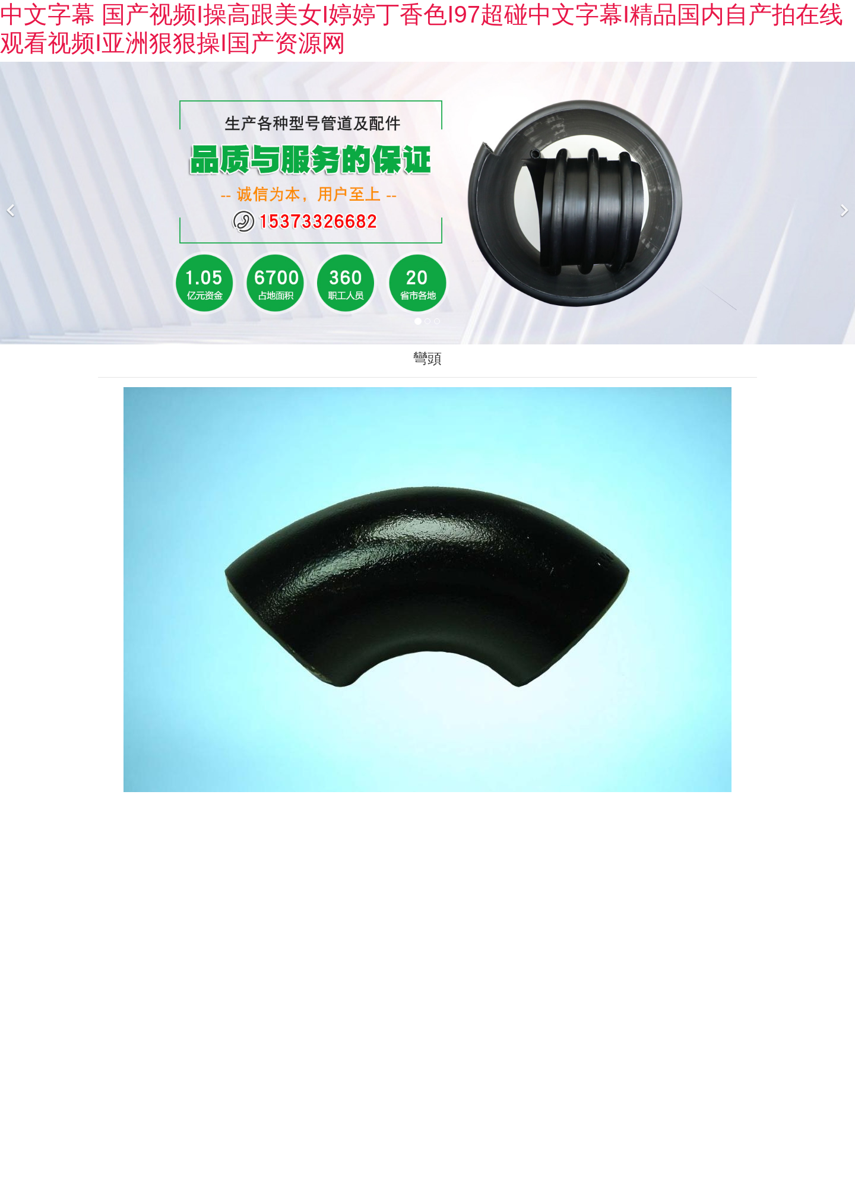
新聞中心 (324, 173)
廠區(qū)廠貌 (503, 173)
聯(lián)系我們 (714, 173)
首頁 (51, 173)
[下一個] (843, 329)
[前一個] (12, 329)
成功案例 (409, 173)
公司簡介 (125, 173)
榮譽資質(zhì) (607, 173)
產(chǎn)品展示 (225, 173)
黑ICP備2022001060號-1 (523, 1133)
